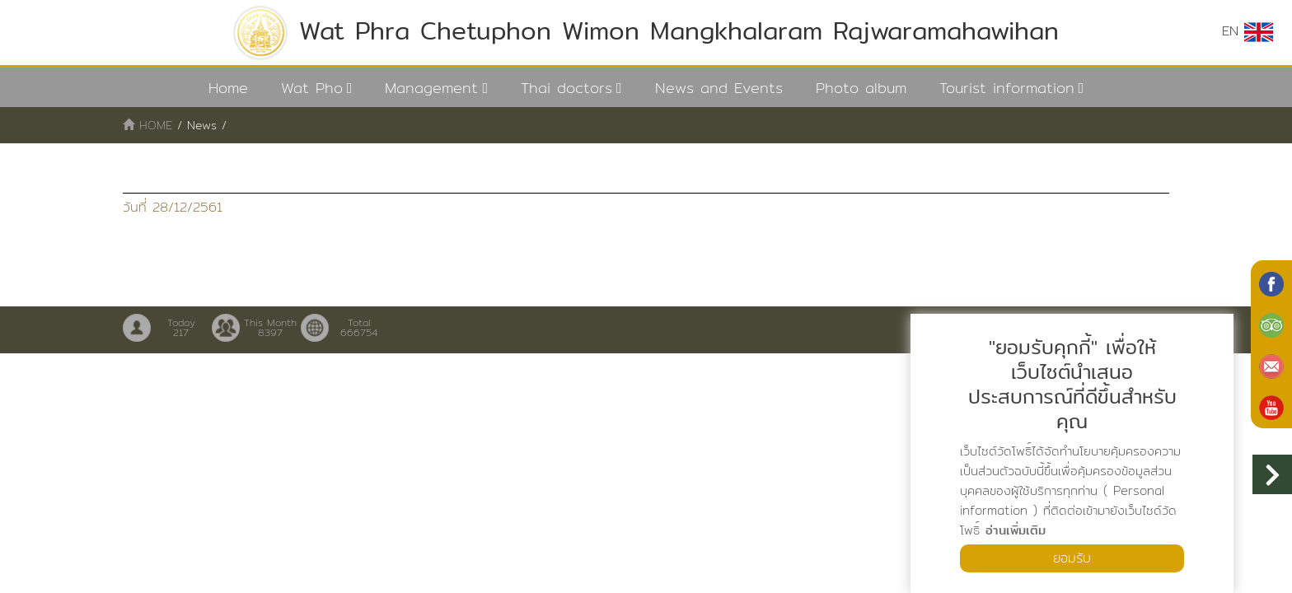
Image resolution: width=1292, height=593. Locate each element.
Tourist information (1006, 88)
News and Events (719, 88)
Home (228, 88)
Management (431, 88)
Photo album (861, 88)
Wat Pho (312, 88)
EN (1247, 31)
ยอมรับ (1072, 558)
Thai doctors (566, 88)
